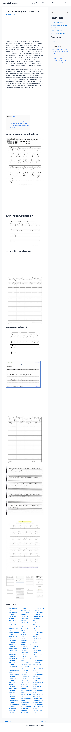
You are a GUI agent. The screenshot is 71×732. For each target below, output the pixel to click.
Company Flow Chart (56, 30)
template (53, 42)
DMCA (43, 3)
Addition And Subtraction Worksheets (24, 672)
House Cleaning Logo (56, 28)
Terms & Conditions (63, 3)
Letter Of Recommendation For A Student (38, 660)
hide (14, 116)
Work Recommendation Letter (38, 690)
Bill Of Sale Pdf (37, 686)
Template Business (10, 3)
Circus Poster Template (57, 22)
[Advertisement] (18, 28)
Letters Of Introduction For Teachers (25, 628)
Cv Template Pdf (13, 708)
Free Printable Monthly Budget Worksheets (13, 688)
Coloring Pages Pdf (38, 616)
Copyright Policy (35, 3)
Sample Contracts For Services (59, 25)
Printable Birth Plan (38, 700)
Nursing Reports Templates (58, 33)
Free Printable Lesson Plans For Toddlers (25, 618)
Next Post (44, 721)
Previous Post (6, 721)
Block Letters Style (14, 648)
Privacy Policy (51, 3)
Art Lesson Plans (37, 698)
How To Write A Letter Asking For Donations (25, 682)
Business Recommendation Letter (26, 658)
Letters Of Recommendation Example (38, 674)
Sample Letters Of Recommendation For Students (38, 612)
